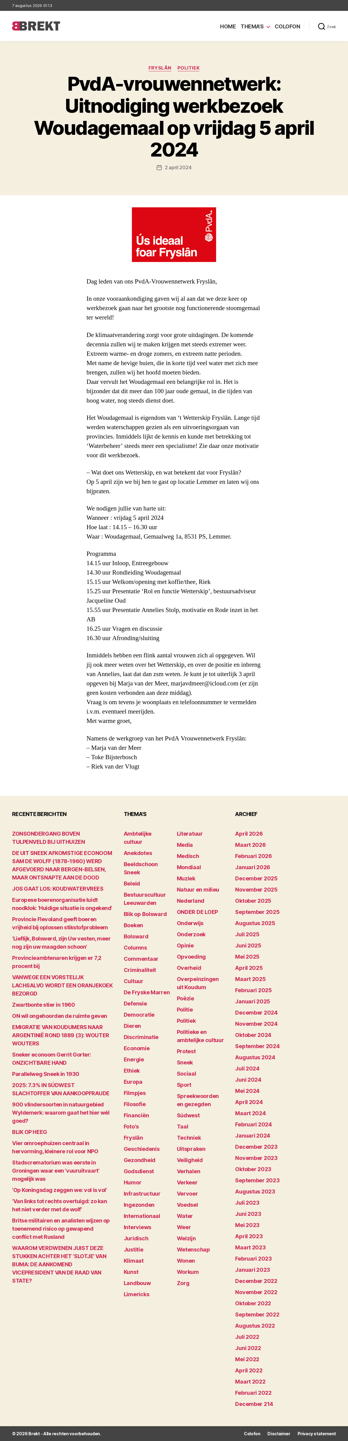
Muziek (186, 878)
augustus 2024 (255, 1057)
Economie (137, 1048)
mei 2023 (247, 1225)
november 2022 (256, 1292)
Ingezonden (139, 1205)
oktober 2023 (253, 1169)
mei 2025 (247, 957)
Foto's (131, 1126)
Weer (184, 1227)
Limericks (136, 1294)
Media (185, 845)
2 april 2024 (178, 167)
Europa (133, 1082)
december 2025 (256, 878)
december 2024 (256, 1012)
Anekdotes (138, 853)
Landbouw (137, 1283)
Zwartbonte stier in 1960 (43, 1005)
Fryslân (159, 68)
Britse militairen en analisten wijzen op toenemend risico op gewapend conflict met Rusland (61, 1228)
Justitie (133, 1249)
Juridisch (136, 1238)
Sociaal (186, 1073)
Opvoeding (191, 957)
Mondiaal (189, 867)
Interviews (137, 1227)
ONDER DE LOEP (197, 912)
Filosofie (135, 1104)
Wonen (186, 1261)
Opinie (185, 945)
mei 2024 (247, 1091)
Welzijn (186, 1238)
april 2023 (249, 1236)
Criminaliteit (140, 970)
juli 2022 (247, 1337)
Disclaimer (278, 1433)
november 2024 (256, 1024)
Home (228, 26)
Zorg (183, 1283)
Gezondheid (139, 1160)
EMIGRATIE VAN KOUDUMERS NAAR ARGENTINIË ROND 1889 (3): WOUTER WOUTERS (60, 1035)
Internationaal (142, 1216)
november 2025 (256, 889)
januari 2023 (252, 1270)
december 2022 (256, 1281)
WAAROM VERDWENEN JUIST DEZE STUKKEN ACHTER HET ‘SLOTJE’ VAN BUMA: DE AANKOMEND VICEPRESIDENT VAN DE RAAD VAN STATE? (59, 1264)
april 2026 (249, 834)
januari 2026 (252, 867)
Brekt (34, 1433)
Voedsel (187, 1205)
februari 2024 (253, 1124)
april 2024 (249, 1102)
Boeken (133, 925)
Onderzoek (191, 934)
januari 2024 (252, 1135)
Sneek (185, 1062)
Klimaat (134, 1261)
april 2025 (249, 968)
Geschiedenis (142, 1149)
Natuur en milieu (198, 889)
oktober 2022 (253, 1303)
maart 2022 (250, 1381)
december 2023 (256, 1147)
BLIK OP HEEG (29, 1132)
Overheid (189, 968)
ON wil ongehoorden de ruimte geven (59, 1016)
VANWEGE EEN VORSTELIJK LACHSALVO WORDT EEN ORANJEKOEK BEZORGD (62, 985)
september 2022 (257, 1314)
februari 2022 (253, 1393)
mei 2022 (247, 1359)
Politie (185, 1009)
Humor (133, 1182)
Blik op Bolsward (145, 914)
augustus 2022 (255, 1326)
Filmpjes (135, 1093)
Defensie (135, 1003)
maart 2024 (250, 1113)
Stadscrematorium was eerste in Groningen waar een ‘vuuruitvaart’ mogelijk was (55, 1170)
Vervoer (187, 1193)
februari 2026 (253, 856)
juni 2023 (248, 1214)
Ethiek (132, 1070)
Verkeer (187, 1182)
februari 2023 (253, 1258)
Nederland (191, 901)
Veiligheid (190, 1160)
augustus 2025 (255, 923)
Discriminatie (141, 1037)
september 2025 (257, 912)
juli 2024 (247, 1068)
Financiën (136, 1115)
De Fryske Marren (147, 992)
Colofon (287, 26)
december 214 (254, 1404)
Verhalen (188, 1171)
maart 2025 (250, 979)
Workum (188, 1272)
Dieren (132, 1026)
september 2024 (257, 1046)
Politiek (188, 68)
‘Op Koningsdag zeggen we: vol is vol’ (59, 1190)
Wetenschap (193, 1249)
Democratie (139, 1015)
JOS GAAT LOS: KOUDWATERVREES (57, 889)
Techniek (189, 1138)
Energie (134, 1059)
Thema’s (252, 26)
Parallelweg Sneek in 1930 (45, 1074)
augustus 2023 (255, 1191)
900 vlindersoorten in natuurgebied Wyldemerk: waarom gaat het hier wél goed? (60, 1112)
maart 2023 (250, 1247)
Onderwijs (190, 923)
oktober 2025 (253, 901)
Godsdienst (139, 1171)
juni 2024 (248, 1080)
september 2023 (257, 1180)
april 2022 (248, 1370)
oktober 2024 (253, 1035)
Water (185, 1216)
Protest (186, 1051)
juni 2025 (248, 945)
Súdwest (188, 1115)
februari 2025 (253, 990)
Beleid (132, 883)
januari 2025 (252, 1001)
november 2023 (256, 1158)
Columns (135, 947)
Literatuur (190, 834)
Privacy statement (317, 1433)
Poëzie (185, 998)
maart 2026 (250, 845)
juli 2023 (247, 1203)
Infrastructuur (142, 1193)
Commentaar (141, 959)
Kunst (131, 1272)
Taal (182, 1126)
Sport (184, 1085)
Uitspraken (191, 1149)
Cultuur (133, 981)
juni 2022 (248, 1348)
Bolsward (136, 936)
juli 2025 (247, 934)
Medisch (188, 856)
